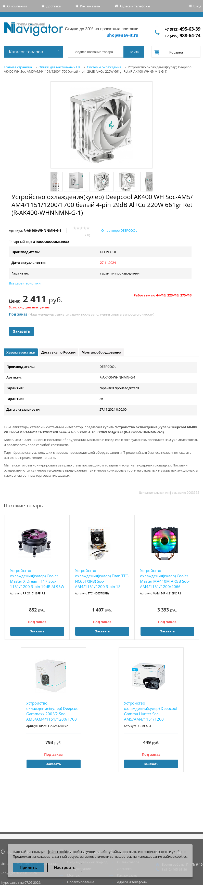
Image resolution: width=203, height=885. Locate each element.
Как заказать (90, 6)
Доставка (53, 6)
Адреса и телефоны (135, 6)
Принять (28, 867)
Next (149, 181)
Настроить (64, 867)
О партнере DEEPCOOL (119, 230)
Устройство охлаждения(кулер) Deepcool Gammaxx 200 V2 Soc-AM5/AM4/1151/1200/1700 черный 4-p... (53, 711)
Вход (197, 6)
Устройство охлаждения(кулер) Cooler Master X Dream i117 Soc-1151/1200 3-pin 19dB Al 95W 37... (37, 579)
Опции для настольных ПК (59, 67)
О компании (17, 6)
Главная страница (18, 67)
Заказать (21, 331)
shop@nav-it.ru (122, 35)
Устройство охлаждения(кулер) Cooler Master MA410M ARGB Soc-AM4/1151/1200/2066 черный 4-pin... (164, 579)
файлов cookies (175, 856)
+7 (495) (182, 35)
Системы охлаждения (104, 67)
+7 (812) (182, 29)
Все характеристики (25, 283)
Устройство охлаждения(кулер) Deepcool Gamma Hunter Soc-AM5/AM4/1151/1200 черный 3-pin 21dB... (150, 711)
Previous (53, 181)
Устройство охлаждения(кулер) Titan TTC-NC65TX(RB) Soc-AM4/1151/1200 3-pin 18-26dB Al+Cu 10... (102, 579)
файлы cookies (58, 851)
